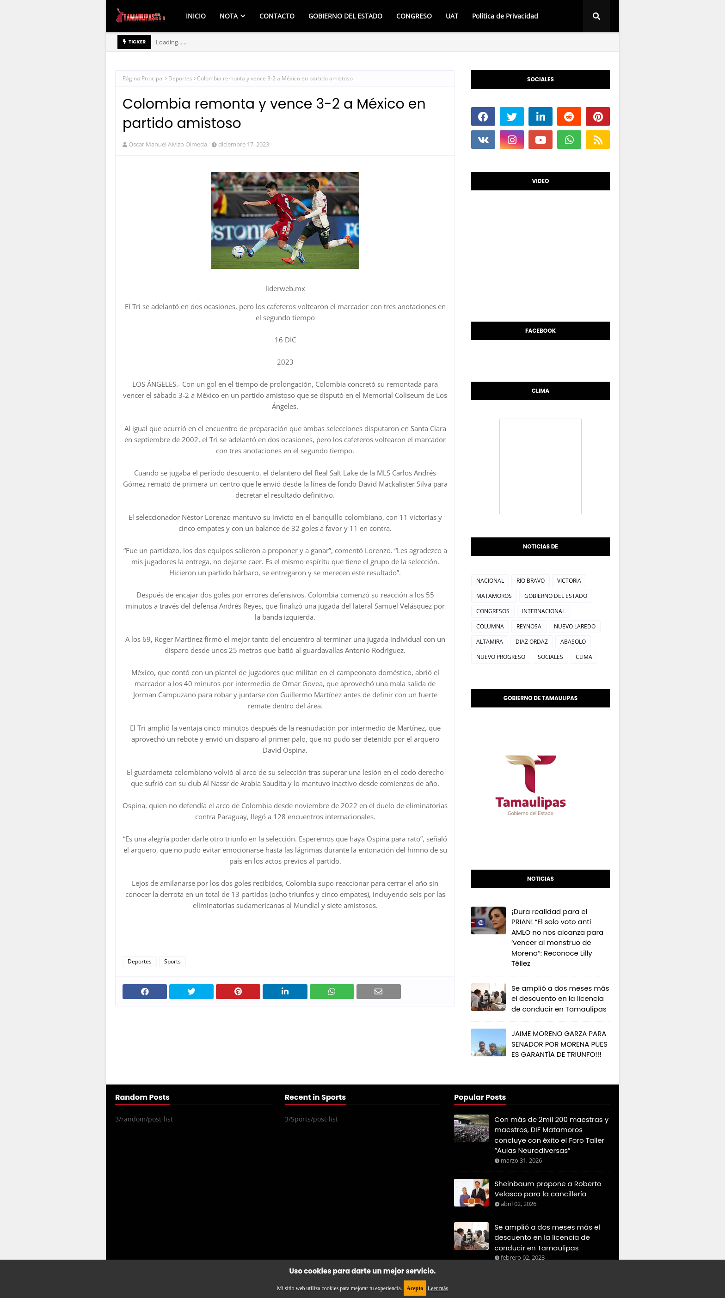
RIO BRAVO (530, 581)
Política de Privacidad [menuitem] (505, 16)
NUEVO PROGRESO (500, 657)
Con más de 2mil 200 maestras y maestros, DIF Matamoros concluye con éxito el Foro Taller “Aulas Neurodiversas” (551, 1135)
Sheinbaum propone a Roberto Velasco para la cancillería (547, 1189)
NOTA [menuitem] (229, 16)
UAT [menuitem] (452, 16)
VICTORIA (569, 581)
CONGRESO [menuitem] (414, 16)
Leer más (438, 1288)
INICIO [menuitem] (196, 16)
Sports (172, 961)
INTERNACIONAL (543, 611)
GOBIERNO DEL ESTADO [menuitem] (345, 16)
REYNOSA (528, 626)
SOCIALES (550, 657)
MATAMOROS (494, 596)
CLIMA (584, 657)
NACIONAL (490, 581)
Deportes (180, 78)
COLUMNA (490, 626)
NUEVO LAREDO (575, 626)
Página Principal (143, 78)
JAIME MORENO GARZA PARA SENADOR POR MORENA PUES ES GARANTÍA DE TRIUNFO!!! (559, 1044)
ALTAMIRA (489, 642)
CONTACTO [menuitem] (277, 16)
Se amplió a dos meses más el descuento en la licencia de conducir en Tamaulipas (560, 998)
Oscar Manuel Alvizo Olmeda (168, 144)
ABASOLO (573, 642)
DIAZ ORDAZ (532, 642)
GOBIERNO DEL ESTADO (555, 596)
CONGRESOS (493, 611)
